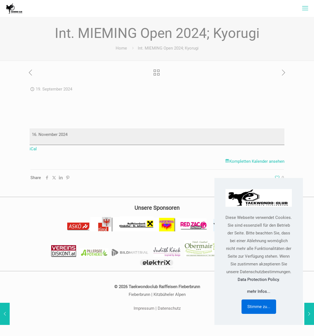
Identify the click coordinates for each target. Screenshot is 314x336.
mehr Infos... (258, 291)
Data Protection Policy (258, 279)
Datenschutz (169, 308)
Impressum (144, 308)
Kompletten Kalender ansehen (256, 161)
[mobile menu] (305, 8)
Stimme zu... (258, 306)
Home (121, 48)
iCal (33, 148)
